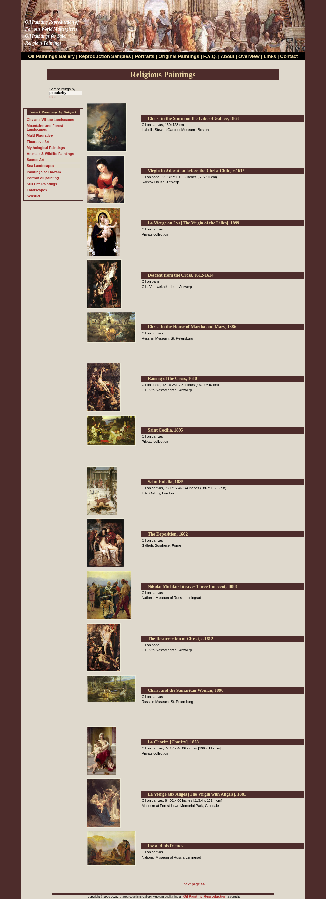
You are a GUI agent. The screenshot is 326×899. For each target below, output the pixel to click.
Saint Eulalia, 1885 (165, 481)
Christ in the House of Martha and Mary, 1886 (192, 327)
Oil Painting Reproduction (205, 896)
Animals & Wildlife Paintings (50, 154)
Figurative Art (38, 141)
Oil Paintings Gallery (51, 56)
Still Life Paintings (42, 184)
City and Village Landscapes (50, 119)
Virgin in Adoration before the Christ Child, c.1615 (196, 170)
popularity (57, 93)
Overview (249, 56)
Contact (289, 56)
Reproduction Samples (105, 56)
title (52, 97)
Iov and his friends (165, 846)
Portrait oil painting (43, 178)
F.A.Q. (210, 56)
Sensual (33, 196)
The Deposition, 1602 (168, 534)
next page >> (194, 884)
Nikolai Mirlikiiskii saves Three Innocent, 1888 (192, 586)
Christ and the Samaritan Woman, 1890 (185, 690)
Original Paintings (179, 56)
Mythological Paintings (46, 148)
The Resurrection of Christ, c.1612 (180, 638)
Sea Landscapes (40, 166)
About (227, 56)
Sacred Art (35, 160)
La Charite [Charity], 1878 (173, 742)
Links (270, 56)
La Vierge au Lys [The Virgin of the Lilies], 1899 (193, 223)
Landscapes (37, 190)
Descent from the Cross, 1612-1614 (181, 275)
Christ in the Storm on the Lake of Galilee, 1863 (193, 118)
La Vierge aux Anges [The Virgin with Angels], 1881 (197, 794)
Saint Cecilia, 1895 (165, 430)
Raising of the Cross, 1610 (172, 378)
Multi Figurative (40, 135)
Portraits (144, 56)
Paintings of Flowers (44, 172)
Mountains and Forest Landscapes (45, 127)
